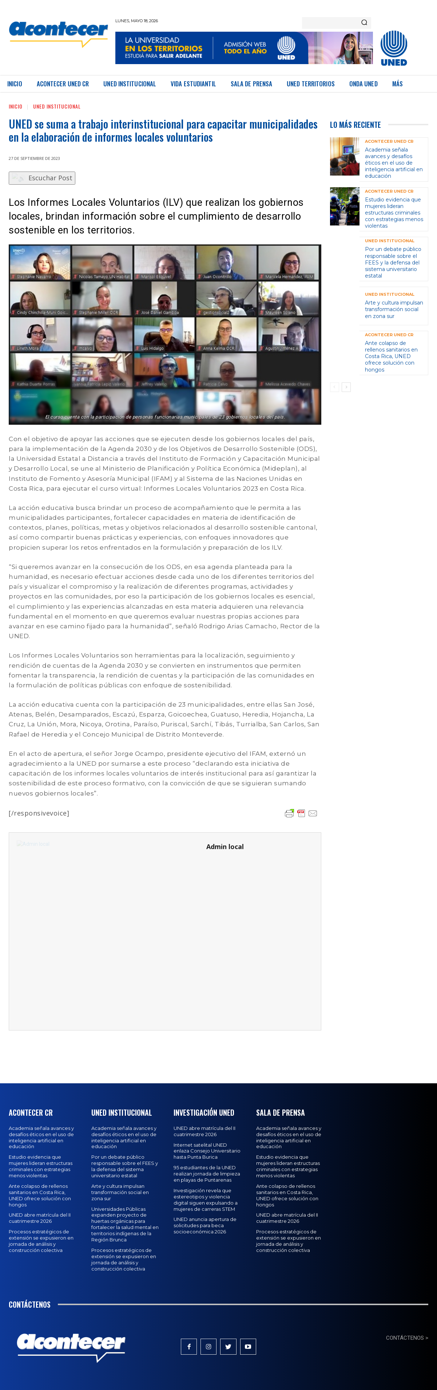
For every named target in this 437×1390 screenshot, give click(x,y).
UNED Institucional (57, 106)
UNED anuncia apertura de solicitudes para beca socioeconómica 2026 (205, 1225)
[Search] (364, 23)
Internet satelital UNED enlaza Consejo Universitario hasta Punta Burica (207, 1151)
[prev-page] (334, 387)
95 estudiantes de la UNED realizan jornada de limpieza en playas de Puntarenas (207, 1174)
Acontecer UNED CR (389, 142)
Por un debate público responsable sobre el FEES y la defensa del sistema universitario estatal (393, 262)
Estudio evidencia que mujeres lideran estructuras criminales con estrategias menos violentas (394, 212)
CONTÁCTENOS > (407, 1338)
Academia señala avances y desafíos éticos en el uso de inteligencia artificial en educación (394, 163)
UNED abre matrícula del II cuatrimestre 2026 (40, 1218)
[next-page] (346, 387)
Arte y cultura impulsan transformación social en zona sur (394, 309)
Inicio (16, 106)
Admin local (225, 847)
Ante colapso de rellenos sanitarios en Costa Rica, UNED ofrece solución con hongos (391, 356)
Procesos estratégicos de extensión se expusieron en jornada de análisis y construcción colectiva (41, 1241)
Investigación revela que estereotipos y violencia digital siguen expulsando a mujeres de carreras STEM (206, 1199)
